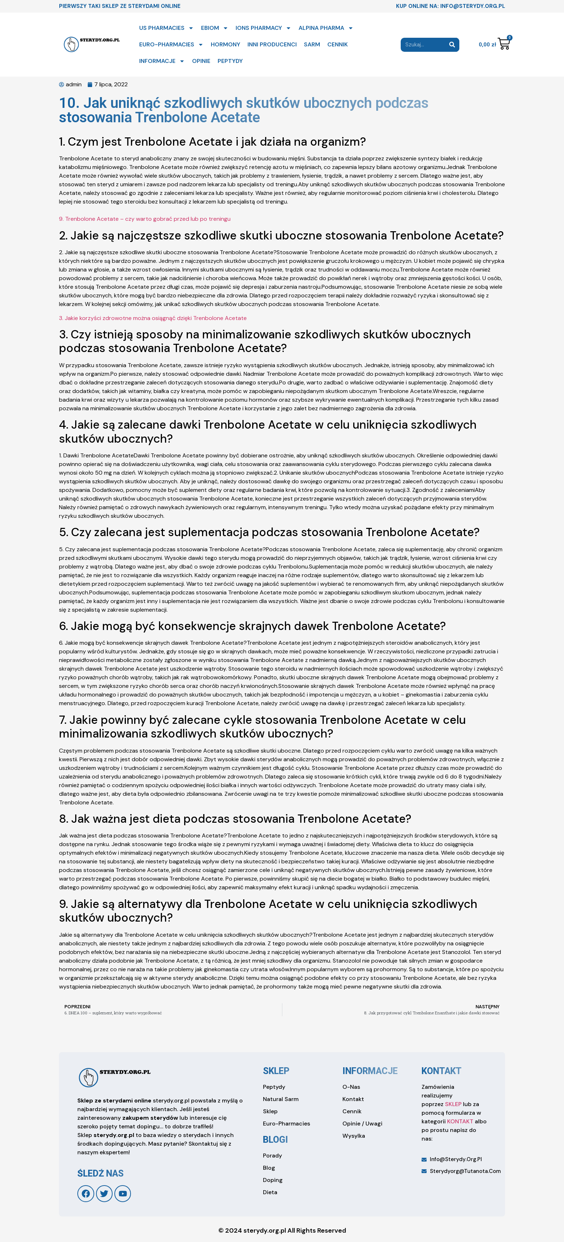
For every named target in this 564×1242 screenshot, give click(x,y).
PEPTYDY (230, 61)
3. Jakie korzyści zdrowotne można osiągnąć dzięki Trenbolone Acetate (153, 318)
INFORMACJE (162, 61)
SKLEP (453, 1104)
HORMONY (225, 44)
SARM (312, 44)
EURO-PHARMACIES (171, 44)
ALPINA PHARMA (326, 28)
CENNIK (337, 44)
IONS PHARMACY (263, 28)
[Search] (452, 45)
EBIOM (214, 28)
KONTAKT (460, 1121)
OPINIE (201, 61)
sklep (276, 1071)
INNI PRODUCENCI (272, 44)
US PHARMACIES (166, 28)
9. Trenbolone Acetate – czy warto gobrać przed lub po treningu (145, 219)
